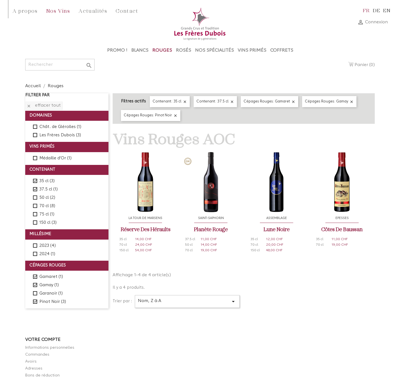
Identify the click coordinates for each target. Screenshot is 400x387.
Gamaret (51, 277)
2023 (47, 246)
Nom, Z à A (187, 301)
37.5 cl (48, 189)
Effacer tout (44, 105)
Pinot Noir (52, 302)
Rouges (162, 50)
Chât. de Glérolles (60, 127)
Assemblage (276, 218)
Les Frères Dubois (60, 135)
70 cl (47, 206)
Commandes (37, 354)
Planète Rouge (211, 229)
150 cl (48, 223)
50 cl (47, 198)
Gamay (49, 285)
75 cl (46, 214)
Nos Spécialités (214, 50)
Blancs (139, 50)
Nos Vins (58, 10)
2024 (47, 254)
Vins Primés (252, 50)
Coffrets (281, 50)
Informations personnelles (49, 348)
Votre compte (42, 340)
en (387, 10)
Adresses (33, 368)
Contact (127, 10)
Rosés (183, 50)
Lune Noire (277, 229)
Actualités (93, 10)
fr (366, 10)
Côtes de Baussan (342, 229)
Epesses (342, 218)
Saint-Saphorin (211, 218)
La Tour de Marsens (145, 218)
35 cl (47, 181)
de (376, 10)
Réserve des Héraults (145, 229)
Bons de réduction (42, 375)
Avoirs (31, 361)
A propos (25, 10)
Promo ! (117, 50)
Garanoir (51, 293)
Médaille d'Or (55, 158)
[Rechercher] (60, 65)
